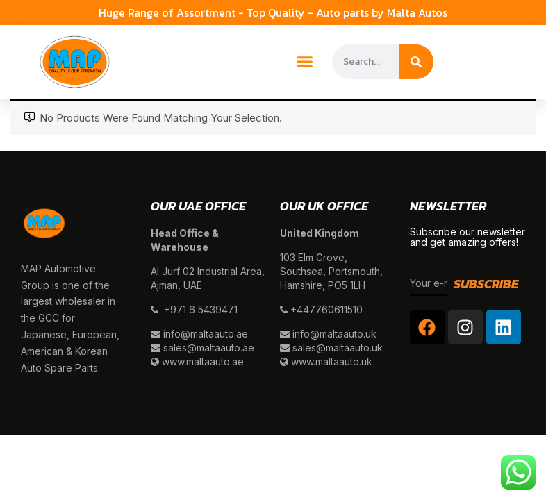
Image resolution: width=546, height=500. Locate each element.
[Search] (416, 61)
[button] (305, 62)
